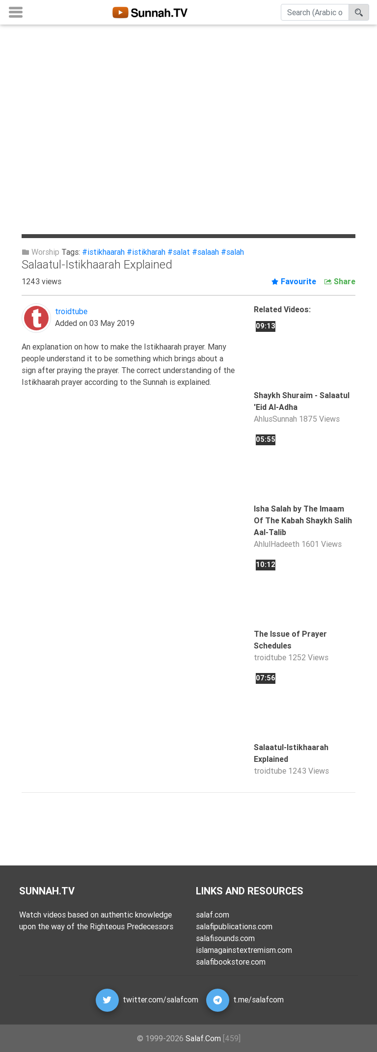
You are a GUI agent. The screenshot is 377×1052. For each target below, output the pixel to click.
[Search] (315, 14)
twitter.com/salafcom (160, 999)
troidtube (71, 311)
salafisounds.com (225, 938)
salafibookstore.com (231, 962)
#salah (232, 252)
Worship (40, 252)
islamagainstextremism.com (244, 950)
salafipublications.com (234, 926)
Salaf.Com (203, 1038)
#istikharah (146, 252)
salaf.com (212, 914)
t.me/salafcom (258, 999)
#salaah (205, 252)
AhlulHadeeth (276, 544)
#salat (178, 252)
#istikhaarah (103, 252)
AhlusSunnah (275, 419)
